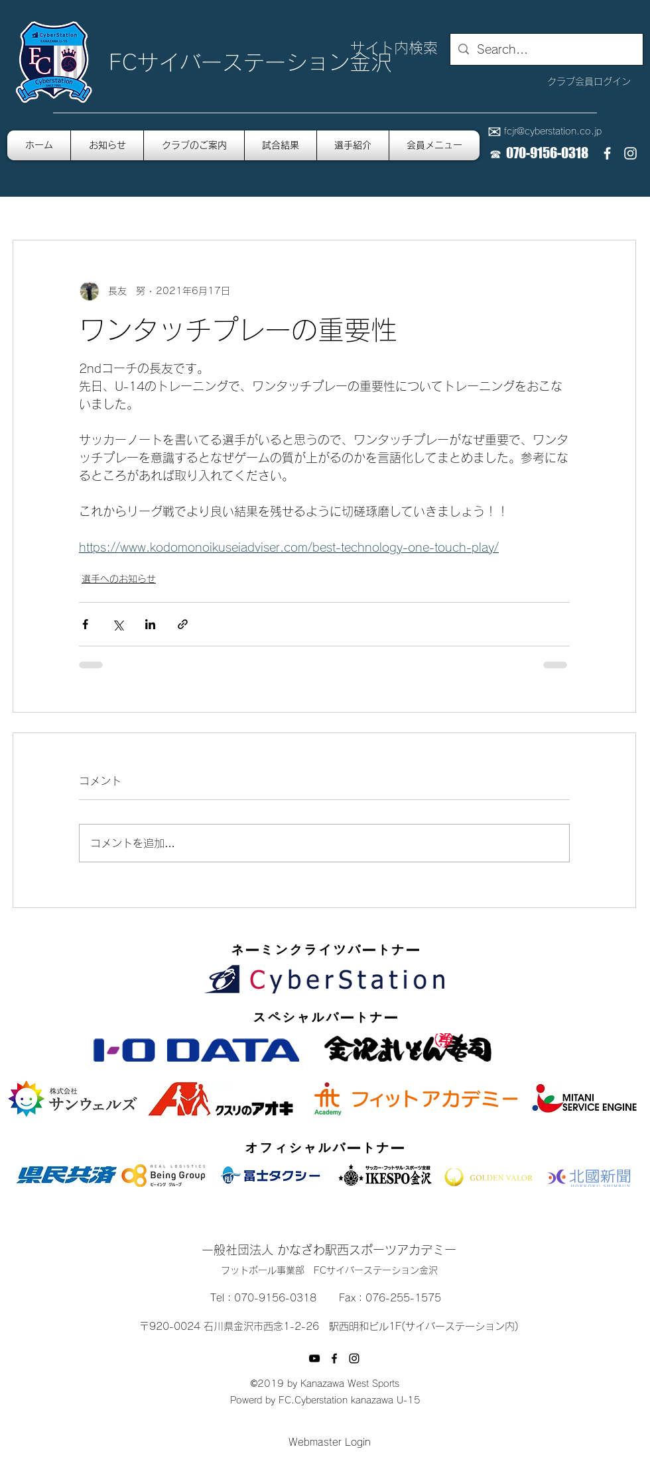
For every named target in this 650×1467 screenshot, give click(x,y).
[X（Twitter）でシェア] (117, 624)
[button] (434, 145)
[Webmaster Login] (329, 1442)
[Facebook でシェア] (85, 624)
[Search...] (546, 50)
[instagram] (630, 153)
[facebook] (607, 153)
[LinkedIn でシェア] (150, 624)
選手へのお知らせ (119, 578)
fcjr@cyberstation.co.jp (553, 131)
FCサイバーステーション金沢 (250, 62)
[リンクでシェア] (182, 624)
